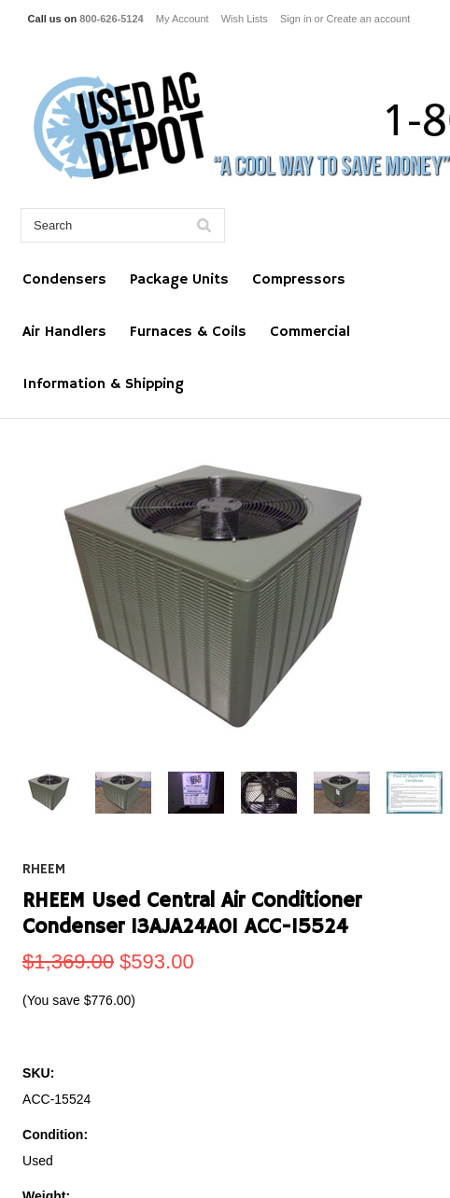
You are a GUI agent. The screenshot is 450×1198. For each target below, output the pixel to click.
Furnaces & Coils (188, 332)
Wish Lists (244, 18)
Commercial (310, 332)
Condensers (64, 280)
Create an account (368, 18)
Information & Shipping (103, 384)
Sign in (296, 18)
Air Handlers (64, 332)
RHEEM (43, 869)
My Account (182, 18)
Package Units (179, 280)
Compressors (298, 280)
